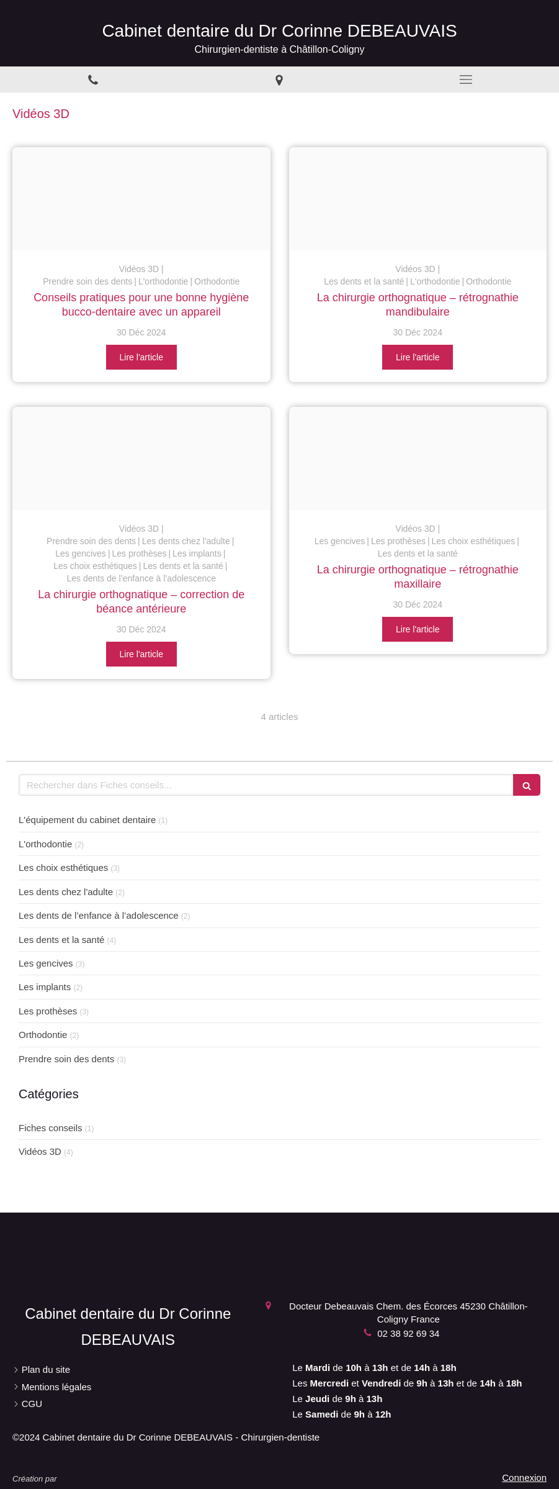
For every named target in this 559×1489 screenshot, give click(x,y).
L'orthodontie (45, 844)
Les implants (45, 986)
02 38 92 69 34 (408, 1333)
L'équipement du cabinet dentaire (87, 819)
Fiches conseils (51, 1127)
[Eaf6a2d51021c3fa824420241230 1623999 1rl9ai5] (141, 198)
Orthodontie (43, 1034)
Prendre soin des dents (66, 1059)
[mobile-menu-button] (466, 79)
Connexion (524, 1477)
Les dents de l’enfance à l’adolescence (99, 915)
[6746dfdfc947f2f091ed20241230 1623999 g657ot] (418, 458)
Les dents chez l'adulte (66, 891)
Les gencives (46, 963)
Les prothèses (48, 1011)
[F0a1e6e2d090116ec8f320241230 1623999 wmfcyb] (418, 198)
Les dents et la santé (61, 939)
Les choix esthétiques (63, 867)
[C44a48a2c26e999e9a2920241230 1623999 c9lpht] (141, 458)
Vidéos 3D (40, 1151)
